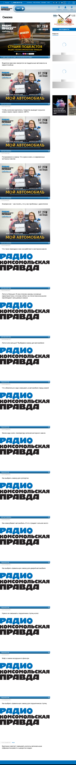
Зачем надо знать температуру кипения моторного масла (23, 433)
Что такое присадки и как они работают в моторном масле (24, 249)
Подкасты (59, 9)
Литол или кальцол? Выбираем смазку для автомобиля (23, 343)
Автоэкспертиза (6, 288)
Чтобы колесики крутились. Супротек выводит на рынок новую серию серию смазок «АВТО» (23, 111)
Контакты (29, 2)
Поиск (69, 3)
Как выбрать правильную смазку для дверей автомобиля (24, 568)
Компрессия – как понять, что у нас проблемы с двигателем (25, 204)
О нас (48, 2)
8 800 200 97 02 (17, 2)
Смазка (7, 17)
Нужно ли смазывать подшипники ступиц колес (20, 613)
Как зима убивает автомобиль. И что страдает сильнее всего (25, 523)
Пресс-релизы (36, 2)
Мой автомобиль (6, 104)
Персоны (65, 9)
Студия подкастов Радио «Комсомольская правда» (16, 57)
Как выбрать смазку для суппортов (15, 478)
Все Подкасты (64, 29)
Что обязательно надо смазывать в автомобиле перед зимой (25, 388)
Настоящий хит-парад (64, 20)
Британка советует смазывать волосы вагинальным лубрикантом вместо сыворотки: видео (22, 747)
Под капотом (5, 382)
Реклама (43, 2)
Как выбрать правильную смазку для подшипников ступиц (24, 703)
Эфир (71, 9)
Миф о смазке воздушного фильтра (15, 658)
